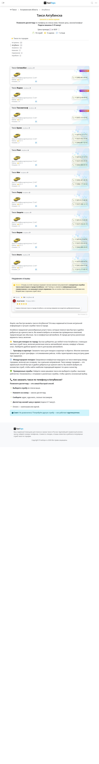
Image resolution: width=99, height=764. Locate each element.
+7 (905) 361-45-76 (81, 180)
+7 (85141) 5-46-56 (81, 200)
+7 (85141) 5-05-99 (81, 220)
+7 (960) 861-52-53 (81, 143)
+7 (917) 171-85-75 (81, 269)
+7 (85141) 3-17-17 (81, 135)
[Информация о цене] (59, 29)
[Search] (92, 3)
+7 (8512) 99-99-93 (81, 97)
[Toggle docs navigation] (3, 3)
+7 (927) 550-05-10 (81, 224)
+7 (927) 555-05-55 (81, 161)
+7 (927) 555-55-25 (81, 261)
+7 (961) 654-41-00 (81, 265)
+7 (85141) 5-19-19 (81, 157)
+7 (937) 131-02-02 (81, 118)
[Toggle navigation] (96, 3)
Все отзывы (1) (82, 314)
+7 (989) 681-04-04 (81, 77)
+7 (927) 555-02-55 (81, 243)
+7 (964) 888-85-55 (81, 165)
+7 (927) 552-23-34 (81, 139)
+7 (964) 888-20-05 (81, 247)
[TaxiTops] (49, 2)
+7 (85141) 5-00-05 (81, 239)
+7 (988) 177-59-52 (81, 184)
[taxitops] (18, 428)
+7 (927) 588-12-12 (81, 204)
